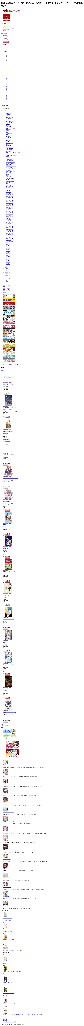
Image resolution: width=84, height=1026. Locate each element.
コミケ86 (8, 256)
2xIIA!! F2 (5, 548)
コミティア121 (9, 209)
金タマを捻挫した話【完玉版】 (10, 1003)
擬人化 (7, 174)
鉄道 (7, 175)
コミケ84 (8, 259)
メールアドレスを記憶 (10, 28)
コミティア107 (9, 229)
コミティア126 (9, 203)
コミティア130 (9, 197)
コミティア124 (9, 205)
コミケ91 (8, 249)
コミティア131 (9, 196)
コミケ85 (8, 257)
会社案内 (5, 1019)
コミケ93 (8, 246)
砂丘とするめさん (7, 960)
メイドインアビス (7, 802)
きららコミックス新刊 (8, 821)
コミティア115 (9, 218)
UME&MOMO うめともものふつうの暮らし (13, 950)
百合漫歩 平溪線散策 (8, 431)
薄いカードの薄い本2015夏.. (9, 712)
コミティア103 (9, 234)
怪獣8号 (5, 849)
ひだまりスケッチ (10, 181)
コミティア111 (9, 223)
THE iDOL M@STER (10, 163)
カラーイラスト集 (10, 178)
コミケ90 (8, 251)
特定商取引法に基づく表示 (9, 1022)
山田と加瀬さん (6, 774)
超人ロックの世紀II (7, 982)
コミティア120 (9, 211)
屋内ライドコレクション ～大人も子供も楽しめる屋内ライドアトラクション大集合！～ (23, 1014)
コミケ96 (8, 242)
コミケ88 (8, 253)
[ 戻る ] (2, 727)
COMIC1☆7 (8, 192)
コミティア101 (9, 237)
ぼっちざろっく (6, 783)
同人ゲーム (8, 185)
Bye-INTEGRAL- (7, 501)
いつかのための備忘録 (8, 993)
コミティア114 (9, 219)
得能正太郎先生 (6, 840)
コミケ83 (8, 260)
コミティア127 (9, 201)
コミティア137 (9, 118)
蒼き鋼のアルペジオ (8, 765)
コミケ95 (8, 244)
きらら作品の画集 (7, 896)
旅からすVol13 (6, 524)
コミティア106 (9, 230)
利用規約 (5, 1020)
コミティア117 (9, 215)
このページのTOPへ (5, 725)
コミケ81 (8, 263)
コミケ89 (8, 252)
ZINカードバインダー (8, 905)
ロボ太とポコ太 (6, 928)
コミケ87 (8, 255)
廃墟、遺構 (8, 177)
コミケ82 (8, 262)
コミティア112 (9, 222)
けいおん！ (8, 172)
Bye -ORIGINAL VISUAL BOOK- (10, 478)
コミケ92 (8, 248)
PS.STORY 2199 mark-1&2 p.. (9, 407)
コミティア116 (9, 216)
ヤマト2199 (5, 830)
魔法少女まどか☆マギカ (11, 171)
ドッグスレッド (6, 859)
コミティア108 (9, 227)
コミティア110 (9, 225)
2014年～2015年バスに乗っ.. (9, 571)
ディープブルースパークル (9, 664)
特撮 (7, 183)
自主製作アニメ (9, 186)
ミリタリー (8, 147)
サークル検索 (9, 364)
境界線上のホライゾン (11, 166)
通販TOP (3, 364)
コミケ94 (8, 245)
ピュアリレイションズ (8, 619)
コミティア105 (9, 231)
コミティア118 (9, 214)
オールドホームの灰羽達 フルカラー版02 (12, 971)
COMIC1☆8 (8, 190)
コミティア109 (9, 226)
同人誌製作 (8, 170)
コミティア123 (9, 207)
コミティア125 (9, 204)
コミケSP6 (8, 240)
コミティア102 (9, 235)
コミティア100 (9, 238)
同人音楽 (8, 187)
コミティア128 (9, 200)
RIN (4, 642)
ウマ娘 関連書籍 (7, 887)
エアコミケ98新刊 (10, 241)
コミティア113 (9, 220)
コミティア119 (9, 212)
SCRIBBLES (6, 877)
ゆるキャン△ (6, 793)
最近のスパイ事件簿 (8, 384)
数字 (5, 292)
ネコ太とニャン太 (7, 918)
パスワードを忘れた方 (8, 30)
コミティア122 (9, 208)
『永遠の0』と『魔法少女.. (9, 454)
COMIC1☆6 (8, 193)
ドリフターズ (6, 868)
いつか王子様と (6, 595)
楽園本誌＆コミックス (8, 812)
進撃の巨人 (8, 164)
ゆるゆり (8, 179)
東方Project (8, 182)
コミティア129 (9, 198)
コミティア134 (9, 194)
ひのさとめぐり (6, 688)
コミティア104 (9, 233)
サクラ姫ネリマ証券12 (8, 939)
